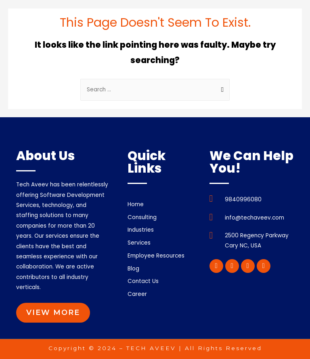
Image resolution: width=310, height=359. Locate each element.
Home (136, 204)
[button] (53, 313)
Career (137, 294)
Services (139, 243)
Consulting (146, 217)
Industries (141, 230)
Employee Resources (160, 255)
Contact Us (143, 281)
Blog (133, 268)
